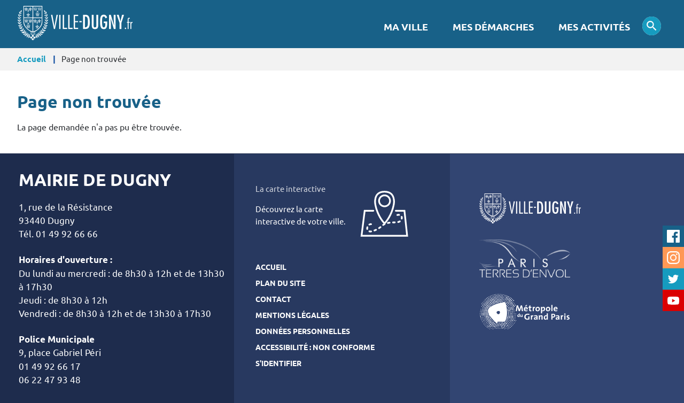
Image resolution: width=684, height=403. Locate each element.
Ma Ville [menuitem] (406, 27)
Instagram (673, 257)
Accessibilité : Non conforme (315, 347)
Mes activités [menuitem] (594, 27)
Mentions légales (292, 315)
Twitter (673, 279)
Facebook (673, 236)
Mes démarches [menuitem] (493, 27)
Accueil (31, 59)
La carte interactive (290, 188)
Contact (273, 299)
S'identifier (278, 363)
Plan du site (280, 283)
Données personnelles (302, 331)
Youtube (673, 300)
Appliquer (651, 26)
